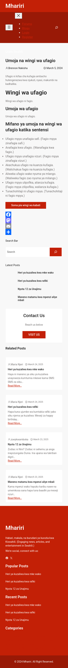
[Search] (56, 252)
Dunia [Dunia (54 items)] (54, 636)
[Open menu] (9, 27)
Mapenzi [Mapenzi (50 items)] (32, 644)
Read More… (15, 385)
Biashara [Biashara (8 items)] (17, 636)
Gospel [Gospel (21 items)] (9, 640)
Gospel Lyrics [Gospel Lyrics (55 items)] (22, 640)
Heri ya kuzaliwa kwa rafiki (33, 280)
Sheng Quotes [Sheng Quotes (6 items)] (30, 648)
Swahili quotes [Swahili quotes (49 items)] (48, 648)
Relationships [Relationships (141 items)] (13, 648)
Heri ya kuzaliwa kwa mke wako (36, 272)
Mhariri (14, 5)
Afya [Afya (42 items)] (8, 636)
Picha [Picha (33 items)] (42, 644)
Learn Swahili (14, 51)
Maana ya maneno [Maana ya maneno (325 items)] (15, 644)
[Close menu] (18, 16)
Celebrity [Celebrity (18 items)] (45, 636)
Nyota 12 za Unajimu (29, 289)
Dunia (8, 434)
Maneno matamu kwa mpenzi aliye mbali (37, 299)
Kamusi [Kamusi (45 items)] (35, 640)
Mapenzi (10, 358)
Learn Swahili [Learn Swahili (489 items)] (49, 640)
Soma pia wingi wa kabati (25, 205)
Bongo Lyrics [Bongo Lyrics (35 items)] (31, 636)
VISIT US (34, 334)
